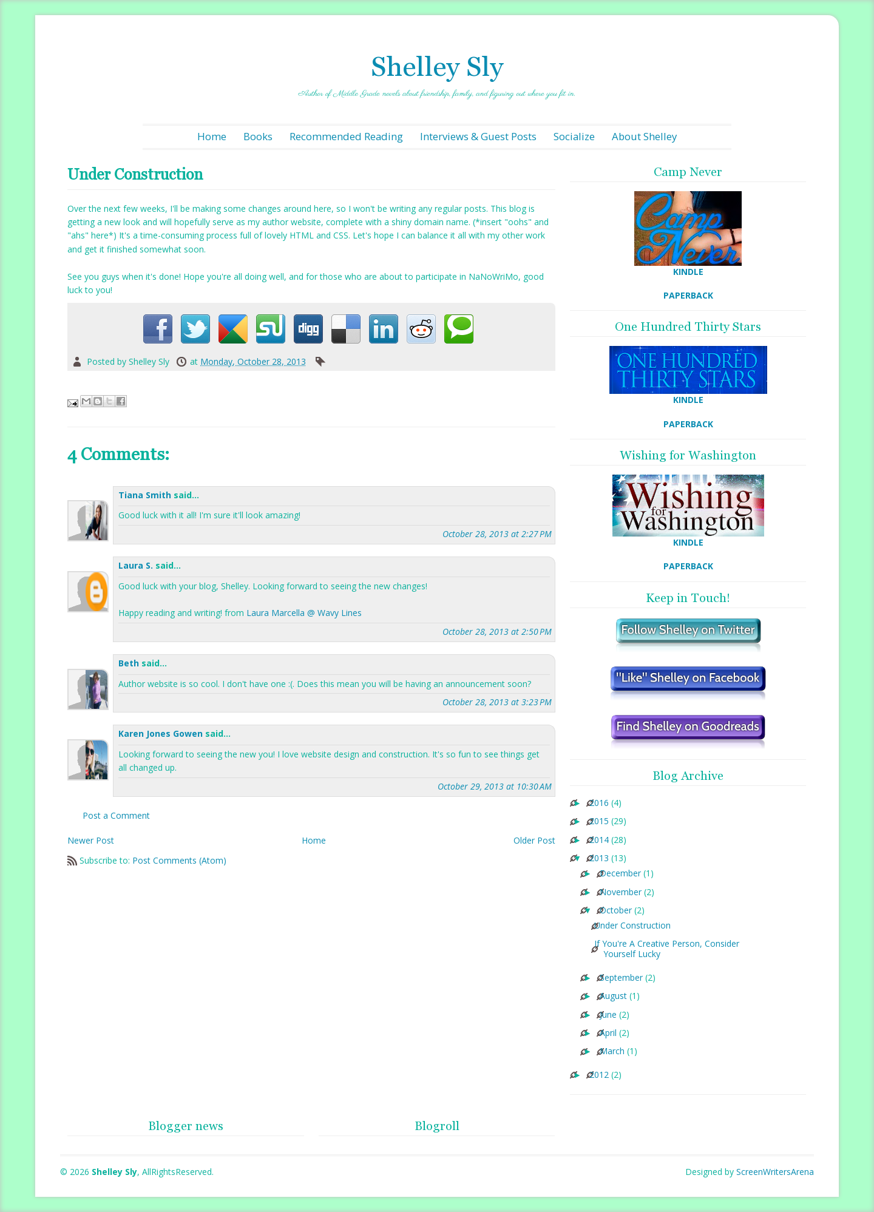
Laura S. (135, 565)
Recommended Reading (346, 136)
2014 (599, 840)
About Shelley (644, 136)
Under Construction (632, 926)
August (613, 996)
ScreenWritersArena (775, 1171)
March (612, 1051)
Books (258, 136)
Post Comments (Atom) (179, 860)
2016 (599, 803)
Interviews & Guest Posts (478, 136)
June (608, 1015)
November (621, 892)
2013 (599, 858)
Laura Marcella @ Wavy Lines (304, 612)
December (620, 873)
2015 (599, 821)
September (621, 978)
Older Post (534, 840)
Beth (128, 663)
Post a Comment (116, 815)
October (616, 911)
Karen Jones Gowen (160, 733)
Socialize (574, 136)
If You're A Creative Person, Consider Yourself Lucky (666, 949)
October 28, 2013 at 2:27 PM (497, 534)
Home (211, 136)
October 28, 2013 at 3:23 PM (497, 702)
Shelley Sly (437, 66)
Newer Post (90, 840)
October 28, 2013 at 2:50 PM (497, 631)
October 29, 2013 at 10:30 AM (495, 786)
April (608, 1033)
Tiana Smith (144, 495)
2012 (599, 1075)
